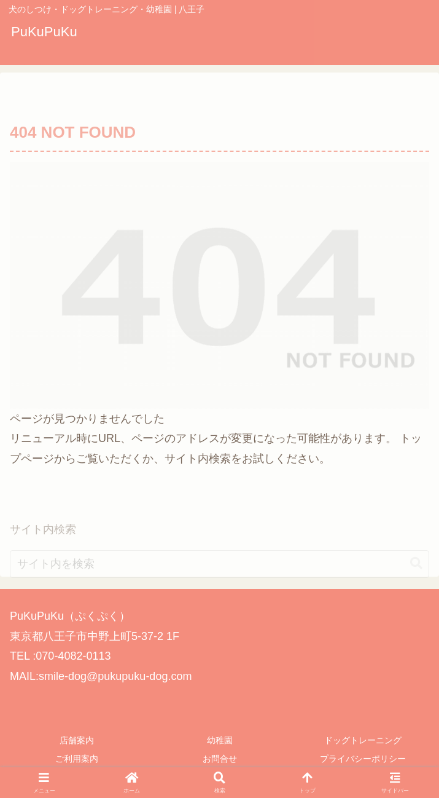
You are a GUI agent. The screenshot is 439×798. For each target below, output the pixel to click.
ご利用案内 (76, 759)
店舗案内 (77, 740)
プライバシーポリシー (363, 759)
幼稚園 (220, 740)
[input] (219, 593)
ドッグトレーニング (363, 740)
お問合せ (220, 759)
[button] (416, 594)
